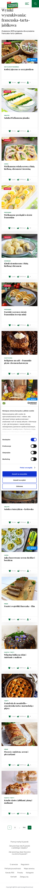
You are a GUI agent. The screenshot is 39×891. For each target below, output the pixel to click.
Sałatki (6, 115)
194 (24, 828)
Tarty (6, 701)
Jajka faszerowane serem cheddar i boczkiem (19, 559)
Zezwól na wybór (19, 480)
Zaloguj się (24, 877)
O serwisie (14, 864)
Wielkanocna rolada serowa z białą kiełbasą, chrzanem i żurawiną (19, 167)
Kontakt (14, 877)
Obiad (6, 749)
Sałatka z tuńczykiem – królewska (18, 509)
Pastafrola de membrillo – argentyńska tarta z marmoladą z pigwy (18, 706)
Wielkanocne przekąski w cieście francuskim (18, 216)
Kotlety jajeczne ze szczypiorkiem (18, 69)
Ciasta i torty (9, 652)
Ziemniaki (7, 261)
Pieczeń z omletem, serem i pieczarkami (16, 753)
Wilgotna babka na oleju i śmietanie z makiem (15, 656)
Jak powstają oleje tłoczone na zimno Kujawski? (19, 853)
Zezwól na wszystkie (19, 474)
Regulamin (25, 864)
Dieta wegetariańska (11, 67)
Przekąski (7, 212)
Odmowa (19, 486)
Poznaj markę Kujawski (19, 842)
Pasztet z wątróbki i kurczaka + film (19, 606)
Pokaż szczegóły (26, 467)
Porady (20, 873)
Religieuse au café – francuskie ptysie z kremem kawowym (18, 361)
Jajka (6, 164)
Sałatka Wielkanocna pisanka (16, 118)
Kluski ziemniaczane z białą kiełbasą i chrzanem (16, 264)
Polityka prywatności (13, 869)
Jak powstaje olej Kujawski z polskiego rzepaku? (19, 847)
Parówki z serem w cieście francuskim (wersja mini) (15, 313)
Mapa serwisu (29, 869)
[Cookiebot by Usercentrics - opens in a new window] (28, 403)
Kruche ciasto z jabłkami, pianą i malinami (18, 801)
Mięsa (6, 604)
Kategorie (29, 873)
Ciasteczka (8, 358)
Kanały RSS (10, 873)
